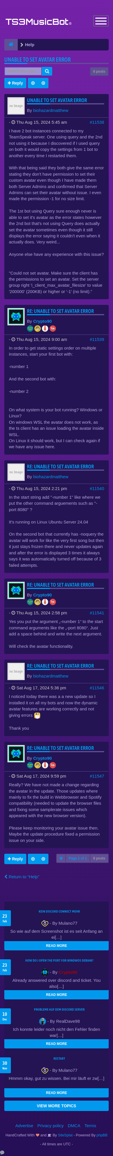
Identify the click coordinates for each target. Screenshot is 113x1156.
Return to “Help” (21, 876)
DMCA (74, 1125)
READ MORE (56, 946)
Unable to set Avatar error (37, 59)
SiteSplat (65, 1135)
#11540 (97, 488)
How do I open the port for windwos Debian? (59, 960)
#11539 (97, 339)
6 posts (99, 72)
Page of (78, 858)
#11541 (97, 612)
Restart (59, 1058)
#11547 (97, 776)
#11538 (97, 122)
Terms (90, 1125)
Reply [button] (15, 83)
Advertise (24, 1125)
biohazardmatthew (51, 110)
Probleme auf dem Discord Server (59, 1009)
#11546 (97, 687)
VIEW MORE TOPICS (56, 1106)
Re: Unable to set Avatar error (60, 311)
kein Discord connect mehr (59, 911)
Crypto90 (42, 321)
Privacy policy (50, 1125)
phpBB (102, 1135)
